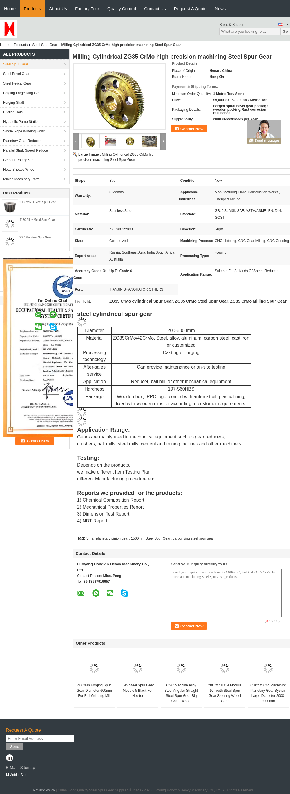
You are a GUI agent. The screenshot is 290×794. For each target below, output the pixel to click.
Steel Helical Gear (17, 83)
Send (14, 746)
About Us (58, 8)
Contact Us (155, 8)
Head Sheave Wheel (19, 169)
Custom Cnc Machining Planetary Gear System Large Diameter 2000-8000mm (268, 693)
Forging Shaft (13, 103)
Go (285, 31)
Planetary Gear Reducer (22, 141)
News (220, 8)
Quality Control (121, 8)
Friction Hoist (13, 112)
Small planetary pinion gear (107, 538)
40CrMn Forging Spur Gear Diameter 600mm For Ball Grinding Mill (94, 690)
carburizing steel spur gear (193, 538)
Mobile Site (16, 775)
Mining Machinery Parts (21, 179)
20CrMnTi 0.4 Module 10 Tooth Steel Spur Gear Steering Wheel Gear (225, 693)
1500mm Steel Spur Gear (151, 538)
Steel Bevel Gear (16, 74)
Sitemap (27, 767)
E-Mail (11, 767)
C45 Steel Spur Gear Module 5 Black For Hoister (138, 690)
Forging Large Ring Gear (22, 93)
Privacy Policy (44, 790)
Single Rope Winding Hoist (24, 131)
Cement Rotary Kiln (18, 160)
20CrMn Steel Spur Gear (35, 237)
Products (32, 8)
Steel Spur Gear (44, 45)
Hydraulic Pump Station (21, 122)
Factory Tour (87, 8)
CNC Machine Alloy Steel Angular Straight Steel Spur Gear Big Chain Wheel (181, 693)
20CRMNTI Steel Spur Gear (37, 202)
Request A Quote (190, 8)
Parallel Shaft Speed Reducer (26, 150)
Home (10, 8)
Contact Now (191, 129)
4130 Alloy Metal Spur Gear (37, 219)
